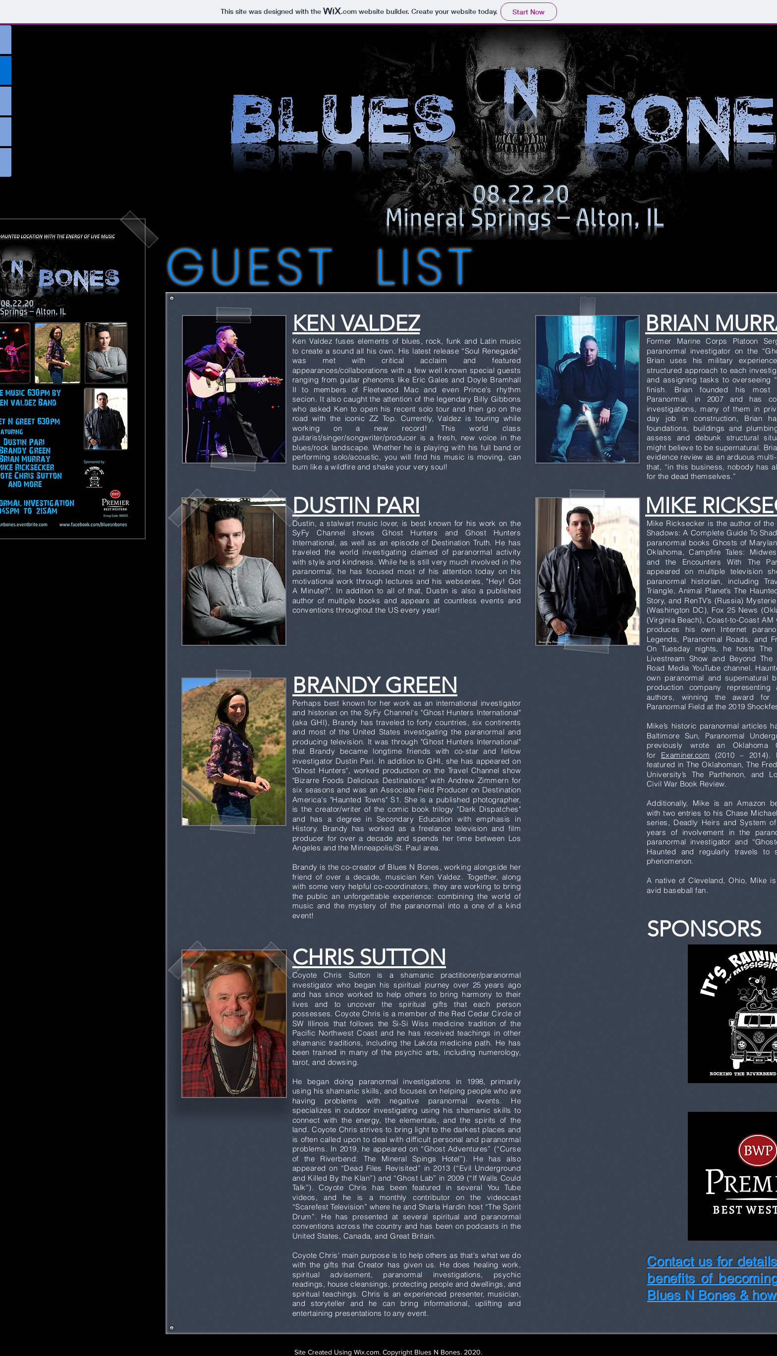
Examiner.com (685, 755)
